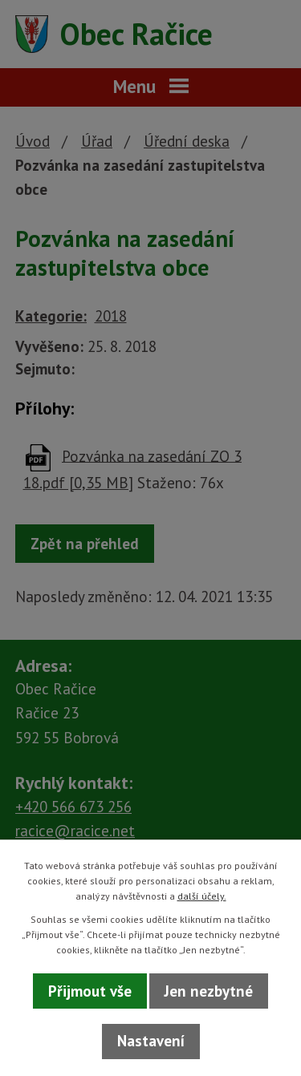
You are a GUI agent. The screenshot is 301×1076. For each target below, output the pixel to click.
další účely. (201, 896)
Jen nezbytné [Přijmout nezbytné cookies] (209, 991)
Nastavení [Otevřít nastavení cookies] (151, 1040)
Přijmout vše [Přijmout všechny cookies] (90, 991)
